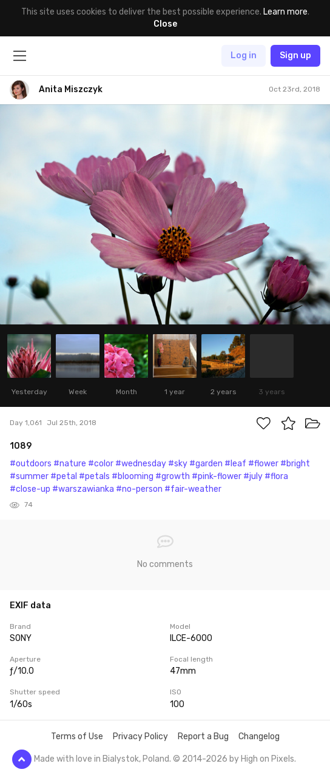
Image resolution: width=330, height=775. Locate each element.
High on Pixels (267, 759)
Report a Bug (203, 736)
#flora (276, 476)
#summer (29, 476)
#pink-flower (216, 476)
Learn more (285, 12)
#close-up (30, 489)
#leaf (235, 463)
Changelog (259, 736)
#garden (206, 463)
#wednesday (140, 463)
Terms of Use (77, 736)
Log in (244, 55)
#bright (295, 463)
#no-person (139, 489)
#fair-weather (192, 489)
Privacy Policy (140, 736)
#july (253, 476)
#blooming (132, 476)
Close (165, 24)
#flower (263, 463)
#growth (172, 476)
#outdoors (31, 463)
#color (100, 463)
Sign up (295, 55)
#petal (63, 476)
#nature (69, 463)
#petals (94, 476)
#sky (177, 463)
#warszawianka (83, 489)
